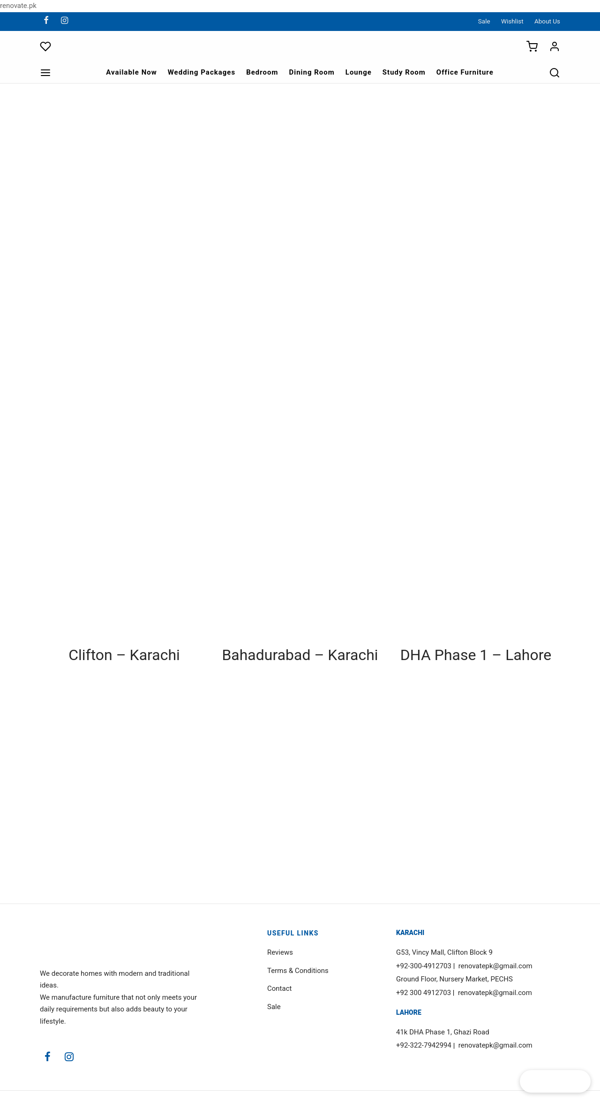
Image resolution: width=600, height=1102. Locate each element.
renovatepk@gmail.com (495, 966)
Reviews (280, 952)
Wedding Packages (201, 72)
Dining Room (311, 72)
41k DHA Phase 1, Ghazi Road (442, 1032)
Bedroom (262, 72)
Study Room (404, 72)
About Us (547, 21)
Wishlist (512, 21)
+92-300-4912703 (423, 966)
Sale (484, 21)
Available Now (131, 72)
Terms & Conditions (298, 970)
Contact (279, 988)
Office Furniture (465, 72)
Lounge (358, 72)
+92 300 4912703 (423, 992)
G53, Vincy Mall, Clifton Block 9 (444, 952)
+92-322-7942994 (423, 1045)
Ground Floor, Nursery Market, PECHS (454, 979)
